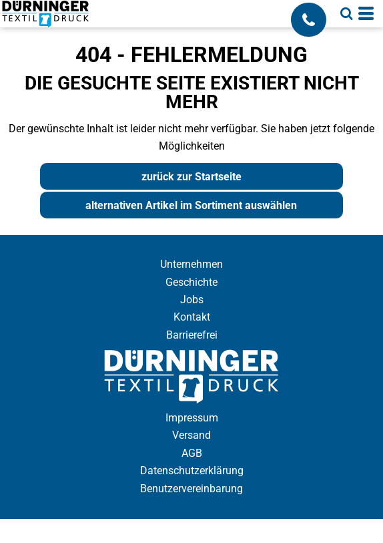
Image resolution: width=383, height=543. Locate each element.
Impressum (191, 417)
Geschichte (191, 282)
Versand (191, 435)
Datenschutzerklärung (192, 470)
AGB (191, 453)
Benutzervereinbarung (191, 488)
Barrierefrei (192, 335)
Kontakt (191, 317)
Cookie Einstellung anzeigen (191, 530)
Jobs (192, 299)
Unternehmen (191, 264)
